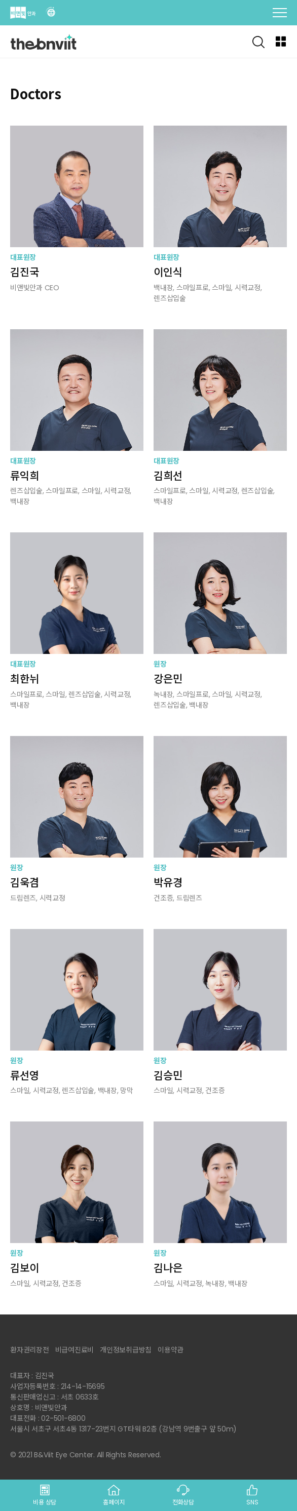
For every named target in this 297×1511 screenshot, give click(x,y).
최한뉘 (24, 679)
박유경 (168, 882)
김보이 (24, 1268)
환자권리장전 (29, 1350)
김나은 (168, 1268)
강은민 (168, 679)
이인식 (168, 272)
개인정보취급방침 (126, 1350)
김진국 (24, 272)
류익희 (24, 476)
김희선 (168, 476)
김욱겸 (24, 882)
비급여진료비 (74, 1350)
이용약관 (170, 1350)
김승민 (168, 1075)
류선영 (24, 1075)
